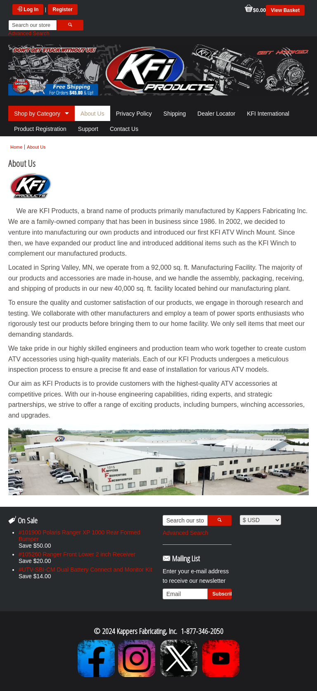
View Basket (285, 10)
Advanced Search (28, 33)
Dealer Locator (216, 113)
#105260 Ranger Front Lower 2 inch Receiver (77, 554)
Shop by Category (37, 113)
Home (16, 147)
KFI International (268, 113)
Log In (27, 9)
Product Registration (40, 129)
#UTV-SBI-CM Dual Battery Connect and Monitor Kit (85, 569)
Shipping (174, 113)
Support (88, 129)
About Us (92, 113)
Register (63, 9)
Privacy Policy (134, 113)
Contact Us (124, 129)
